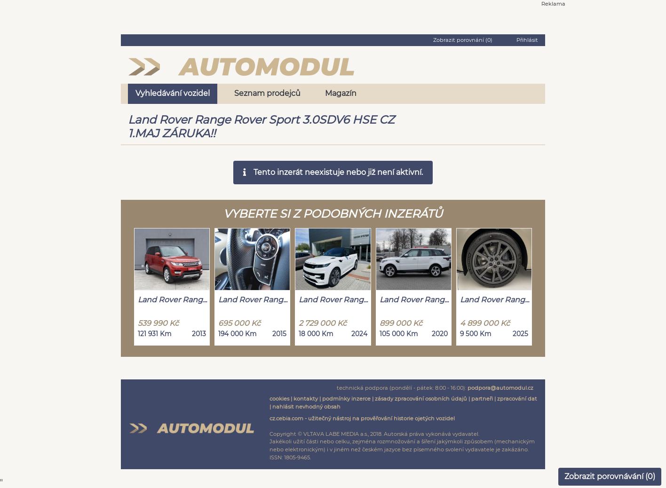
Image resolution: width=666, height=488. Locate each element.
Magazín (341, 93)
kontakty (305, 398)
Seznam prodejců (267, 93)
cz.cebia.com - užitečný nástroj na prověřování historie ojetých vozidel (362, 418)
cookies (279, 398)
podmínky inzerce (346, 398)
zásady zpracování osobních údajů (421, 398)
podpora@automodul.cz (500, 388)
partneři (482, 398)
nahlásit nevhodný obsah (306, 406)
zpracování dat (517, 398)
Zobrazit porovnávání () (609, 476)
